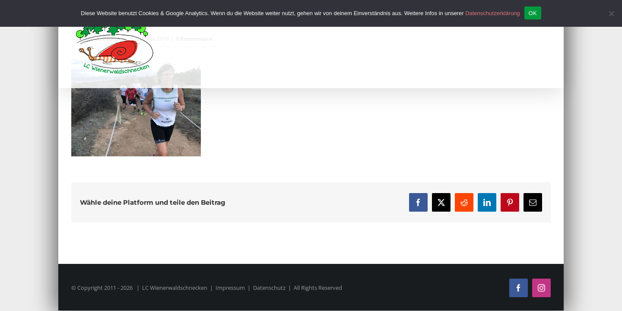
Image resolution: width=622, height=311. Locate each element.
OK (533, 13)
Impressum (230, 288)
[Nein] (611, 13)
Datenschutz (269, 288)
